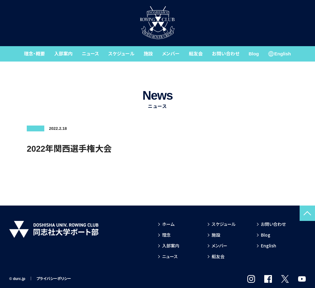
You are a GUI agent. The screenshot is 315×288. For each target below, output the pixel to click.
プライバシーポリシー (53, 279)
